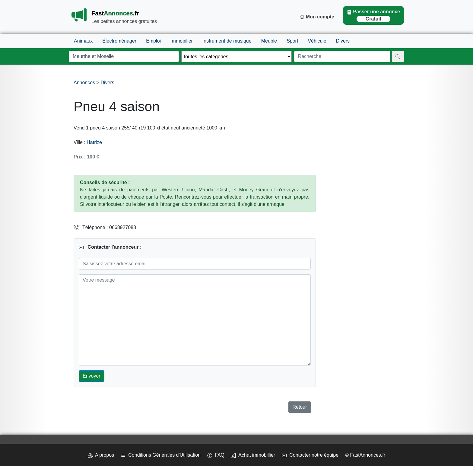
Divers (343, 40)
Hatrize (94, 142)
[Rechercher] (398, 56)
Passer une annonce (373, 15)
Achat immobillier (253, 455)
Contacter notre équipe (310, 455)
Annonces (85, 82)
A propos (101, 455)
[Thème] (236, 56)
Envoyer (91, 375)
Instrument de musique (227, 40)
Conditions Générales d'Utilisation (161, 455)
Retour (299, 407)
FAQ (215, 455)
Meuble (269, 40)
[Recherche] (342, 56)
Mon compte (317, 17)
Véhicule (317, 40)
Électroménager (119, 40)
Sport (292, 40)
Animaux (83, 40)
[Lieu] (124, 56)
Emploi (153, 40)
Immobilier (181, 40)
